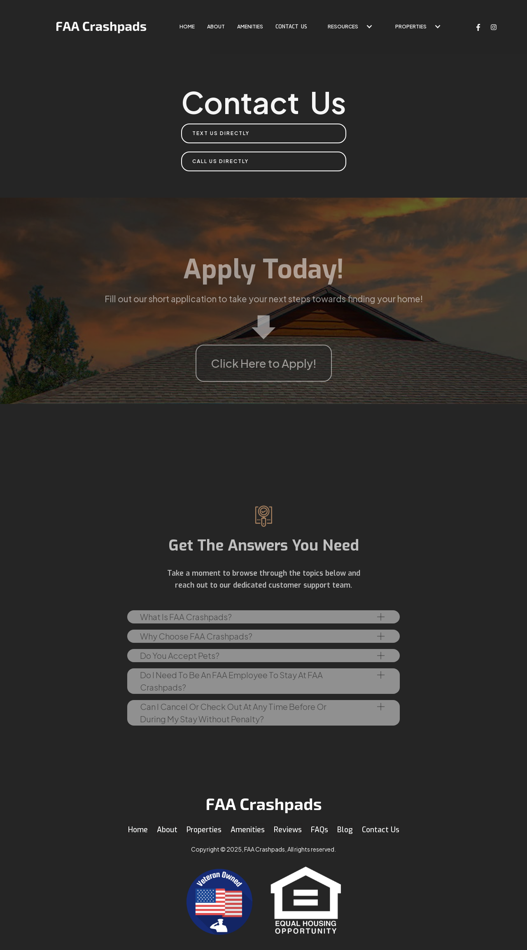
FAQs (319, 830)
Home (138, 830)
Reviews (288, 830)
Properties (411, 26)
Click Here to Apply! (264, 363)
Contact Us (380, 830)
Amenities (250, 26)
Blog (345, 830)
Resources (343, 26)
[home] (101, 27)
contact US (291, 26)
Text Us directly (221, 133)
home (187, 26)
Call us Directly (220, 161)
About (216, 26)
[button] (347, 26)
